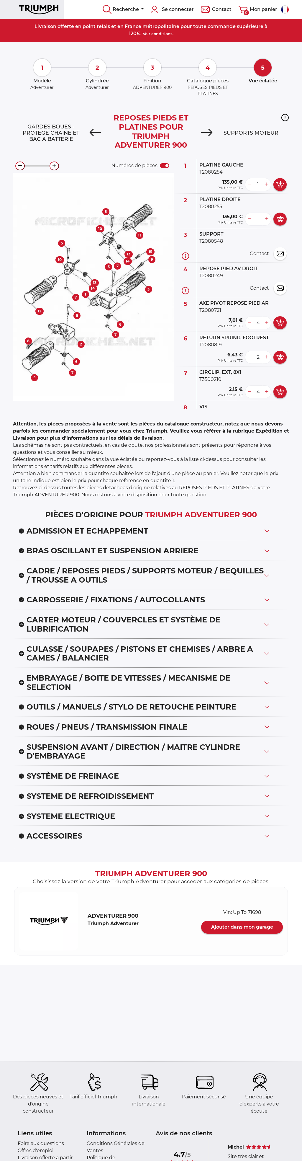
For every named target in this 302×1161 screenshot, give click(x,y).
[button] (285, 117)
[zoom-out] (20, 166)
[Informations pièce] (185, 256)
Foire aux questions (41, 1143)
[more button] (266, 184)
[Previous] (95, 133)
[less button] (249, 184)
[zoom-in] (54, 166)
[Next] (207, 133)
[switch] (164, 165)
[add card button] (280, 184)
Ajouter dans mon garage (242, 927)
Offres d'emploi (35, 1150)
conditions (162, 33)
